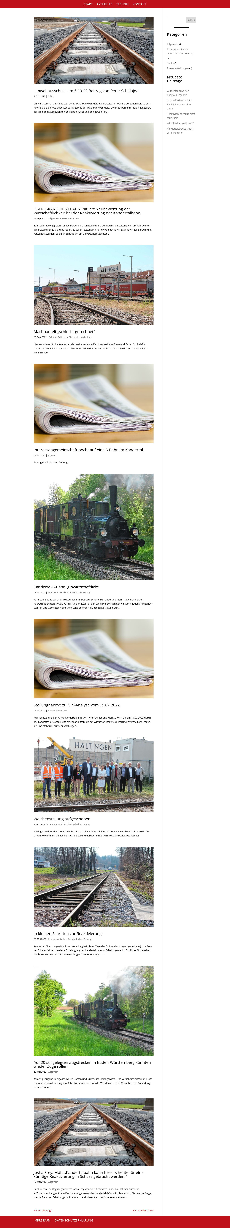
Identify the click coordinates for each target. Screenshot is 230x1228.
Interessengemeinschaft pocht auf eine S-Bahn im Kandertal (88, 449)
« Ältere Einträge (43, 1210)
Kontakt (139, 4)
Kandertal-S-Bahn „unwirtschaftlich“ (66, 587)
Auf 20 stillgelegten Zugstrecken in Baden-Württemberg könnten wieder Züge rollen (92, 1064)
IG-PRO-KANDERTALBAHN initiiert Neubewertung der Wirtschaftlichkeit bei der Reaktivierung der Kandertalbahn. (87, 211)
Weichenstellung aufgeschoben (62, 818)
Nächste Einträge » (143, 1210)
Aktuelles (104, 4)
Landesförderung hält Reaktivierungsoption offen (179, 104)
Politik (51, 96)
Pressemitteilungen (69, 218)
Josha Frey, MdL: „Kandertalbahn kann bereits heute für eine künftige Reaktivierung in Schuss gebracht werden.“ (89, 1174)
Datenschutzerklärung (74, 1220)
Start (88, 4)
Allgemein (54, 218)
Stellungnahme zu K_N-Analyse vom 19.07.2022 (77, 705)
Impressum (42, 1220)
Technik (122, 4)
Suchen (191, 19)
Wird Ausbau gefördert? (180, 123)
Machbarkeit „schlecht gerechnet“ (64, 331)
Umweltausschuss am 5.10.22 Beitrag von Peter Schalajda (86, 90)
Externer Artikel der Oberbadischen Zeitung (70, 337)
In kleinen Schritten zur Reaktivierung (68, 933)
